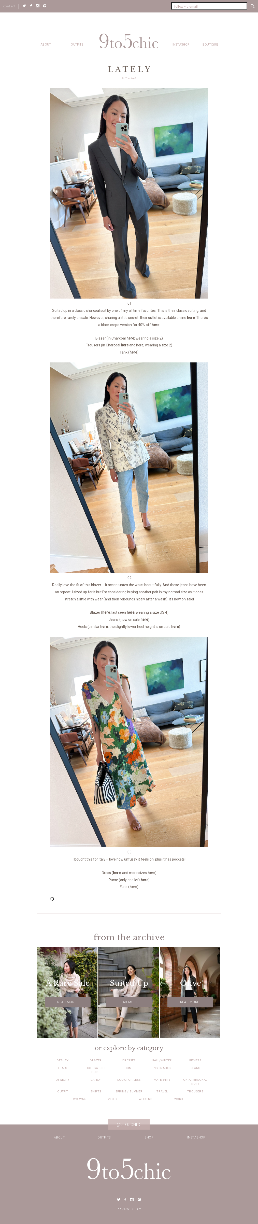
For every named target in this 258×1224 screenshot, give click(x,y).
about (45, 44)
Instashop (181, 44)
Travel (162, 1091)
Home (129, 1068)
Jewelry (62, 1079)
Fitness (195, 1060)
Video (112, 1099)
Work (178, 1099)
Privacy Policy (129, 1209)
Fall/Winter (162, 1060)
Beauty (62, 1060)
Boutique (210, 44)
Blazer (96, 1060)
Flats (62, 1068)
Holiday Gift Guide (96, 1070)
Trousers (195, 1091)
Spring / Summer (129, 1091)
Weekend (145, 1099)
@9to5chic (128, 1124)
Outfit (62, 1091)
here (191, 318)
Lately (96, 1079)
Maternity (162, 1079)
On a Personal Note (195, 1082)
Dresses (129, 1060)
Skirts (96, 1091)
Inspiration (162, 1068)
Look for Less (128, 1079)
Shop (149, 1137)
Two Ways (79, 1099)
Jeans (195, 1068)
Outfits (77, 44)
